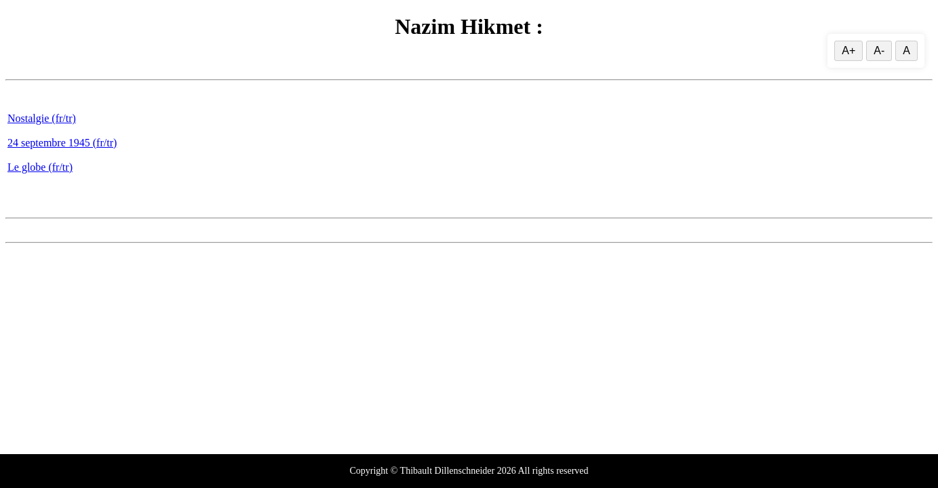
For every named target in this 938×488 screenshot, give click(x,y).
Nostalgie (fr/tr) (41, 118)
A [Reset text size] (906, 50)
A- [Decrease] (879, 50)
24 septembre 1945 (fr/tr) (62, 142)
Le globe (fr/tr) (40, 167)
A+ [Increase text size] (848, 50)
